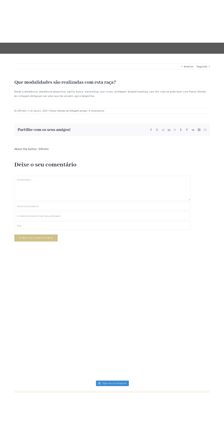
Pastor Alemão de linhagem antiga (68, 110)
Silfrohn (22, 110)
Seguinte (202, 66)
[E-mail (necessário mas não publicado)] (102, 216)
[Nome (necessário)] (102, 206)
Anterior (189, 66)
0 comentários (96, 110)
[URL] (102, 225)
